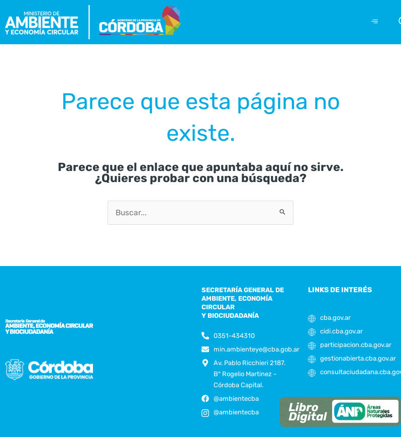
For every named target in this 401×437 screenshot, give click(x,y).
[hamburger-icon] (374, 22)
